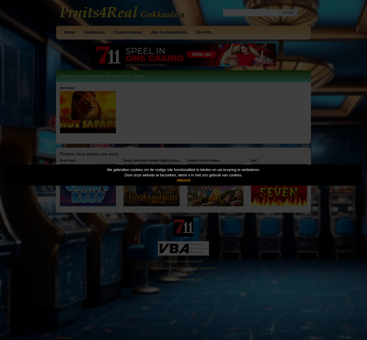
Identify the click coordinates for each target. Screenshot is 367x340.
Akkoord (183, 180)
